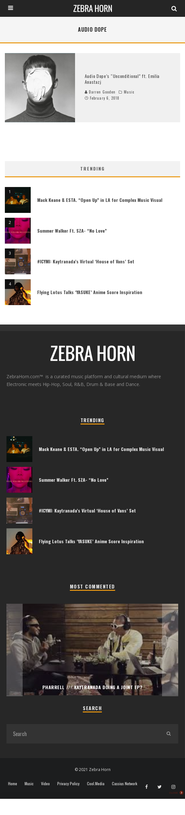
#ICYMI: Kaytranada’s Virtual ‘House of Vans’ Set (85, 261)
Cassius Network (124, 784)
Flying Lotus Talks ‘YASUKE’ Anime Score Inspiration (89, 292)
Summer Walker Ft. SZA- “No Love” (72, 230)
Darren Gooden (100, 91)
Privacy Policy (68, 784)
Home (12, 784)
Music (129, 92)
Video (45, 784)
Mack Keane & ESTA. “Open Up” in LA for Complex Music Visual (99, 199)
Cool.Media (95, 784)
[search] (168, 733)
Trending (92, 168)
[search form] (82, 733)
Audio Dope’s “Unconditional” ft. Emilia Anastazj (122, 78)
